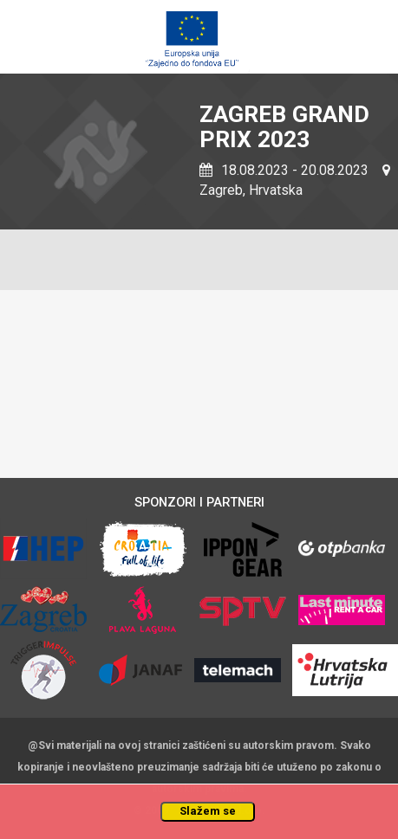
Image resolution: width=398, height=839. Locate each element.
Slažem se (207, 810)
